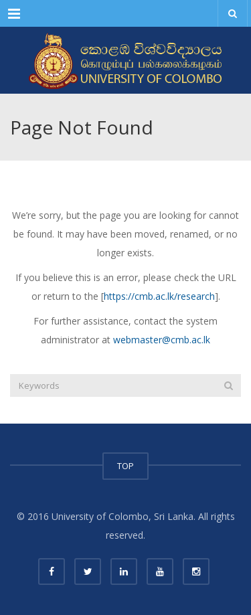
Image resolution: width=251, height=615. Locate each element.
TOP (125, 466)
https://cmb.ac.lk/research (159, 296)
